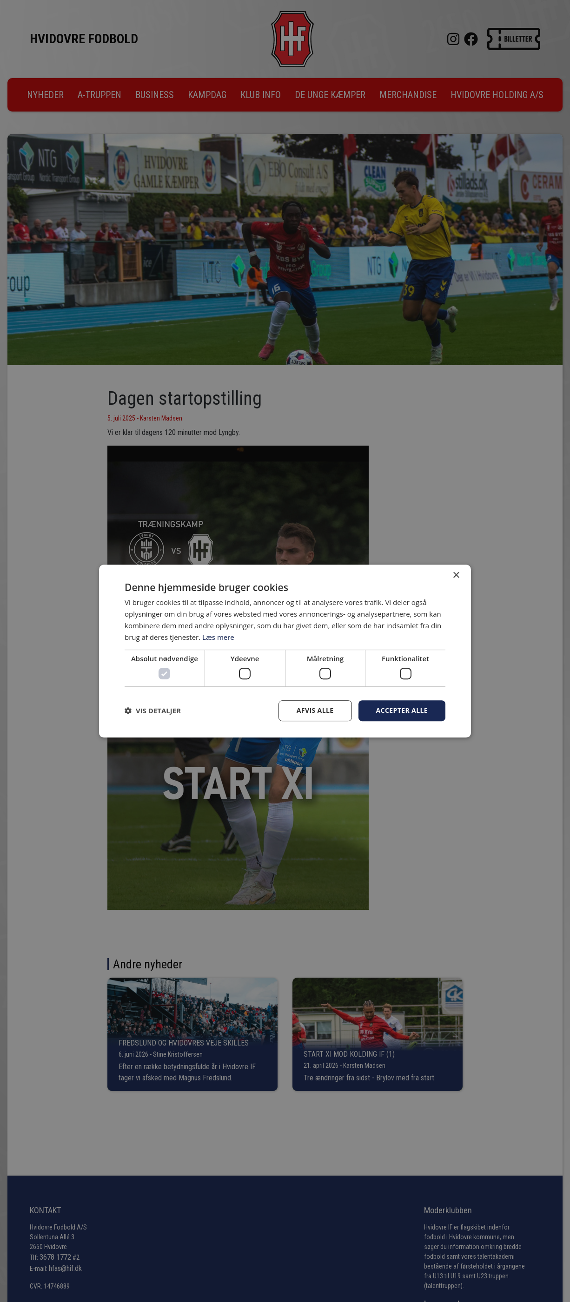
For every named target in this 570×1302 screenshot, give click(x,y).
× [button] (455, 575)
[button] (153, 710)
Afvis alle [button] (315, 710)
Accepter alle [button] (402, 710)
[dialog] (285, 651)
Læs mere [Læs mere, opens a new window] (218, 637)
